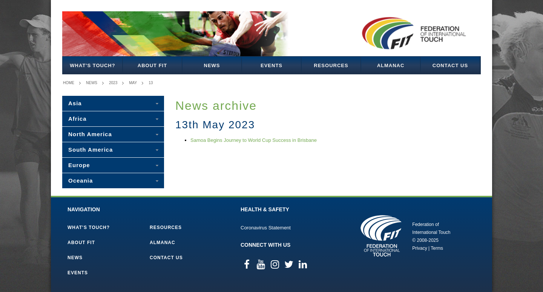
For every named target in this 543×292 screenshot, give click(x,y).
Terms (437, 248)
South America (90, 149)
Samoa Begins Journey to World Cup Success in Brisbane (253, 140)
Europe (79, 165)
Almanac (391, 65)
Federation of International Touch (381, 236)
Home (68, 83)
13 (151, 83)
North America (90, 134)
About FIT (152, 65)
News (212, 65)
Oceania (80, 180)
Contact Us (450, 65)
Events (271, 65)
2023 (113, 83)
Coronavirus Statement (266, 228)
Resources (331, 65)
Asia (75, 103)
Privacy (419, 248)
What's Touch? (92, 65)
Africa (77, 118)
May (133, 83)
